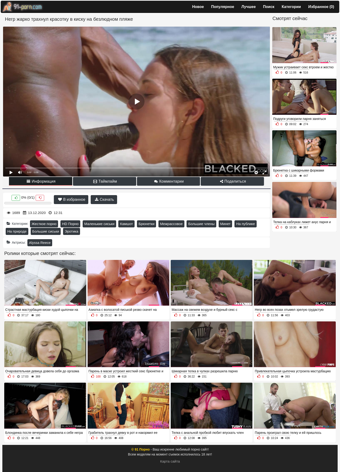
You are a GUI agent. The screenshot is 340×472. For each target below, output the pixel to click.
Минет (225, 224)
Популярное (222, 7)
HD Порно (70, 224)
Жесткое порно (44, 224)
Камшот (126, 224)
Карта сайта (170, 461)
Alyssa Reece (40, 243)
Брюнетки (146, 224)
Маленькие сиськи (99, 224)
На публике (245, 224)
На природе (17, 231)
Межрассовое (171, 224)
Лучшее (249, 7)
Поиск (268, 7)
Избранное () (321, 7)
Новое (198, 7)
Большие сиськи (45, 231)
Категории (291, 7)
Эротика (71, 231)
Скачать (104, 199)
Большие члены (201, 224)
